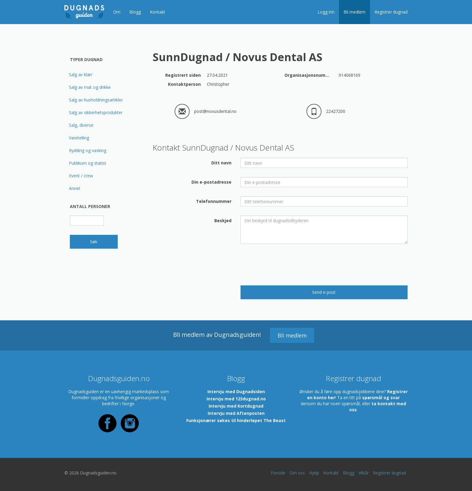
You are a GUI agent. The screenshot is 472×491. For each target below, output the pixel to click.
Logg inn (326, 12)
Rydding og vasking (87, 150)
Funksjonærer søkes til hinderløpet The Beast (236, 420)
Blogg (135, 12)
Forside (278, 473)
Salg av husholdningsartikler (96, 100)
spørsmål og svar (381, 397)
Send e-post (324, 292)
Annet (74, 188)
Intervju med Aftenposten (236, 413)
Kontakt (157, 12)
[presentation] (286, 264)
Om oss (297, 473)
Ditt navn (221, 163)
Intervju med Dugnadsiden (236, 391)
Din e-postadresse (211, 182)
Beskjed (222, 220)
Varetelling (79, 138)
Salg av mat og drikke (90, 87)
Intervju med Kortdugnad (236, 406)
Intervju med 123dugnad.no (236, 399)
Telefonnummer (213, 201)
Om (116, 12)
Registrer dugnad (391, 12)
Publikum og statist (87, 163)
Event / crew (81, 176)
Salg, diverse (81, 125)
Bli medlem (354, 12)
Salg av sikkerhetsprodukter (96, 112)
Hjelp (314, 473)
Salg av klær (80, 74)
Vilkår (364, 473)
